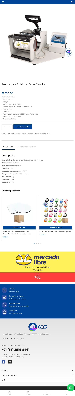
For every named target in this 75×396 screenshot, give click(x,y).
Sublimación (46, 133)
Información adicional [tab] (27, 147)
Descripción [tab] (8, 147)
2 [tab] (36, 243)
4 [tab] (40, 243)
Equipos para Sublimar (19, 133)
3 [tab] (38, 243)
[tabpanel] (19, 218)
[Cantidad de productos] (7, 126)
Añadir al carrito (23, 127)
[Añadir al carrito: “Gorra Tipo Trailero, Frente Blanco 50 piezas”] (55, 227)
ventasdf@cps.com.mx (15, 338)
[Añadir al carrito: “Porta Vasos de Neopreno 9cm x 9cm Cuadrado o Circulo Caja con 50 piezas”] (19, 227)
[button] (71, 2)
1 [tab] (34, 243)
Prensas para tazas (34, 133)
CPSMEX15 (37, 270)
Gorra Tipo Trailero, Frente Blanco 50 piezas (55, 232)
